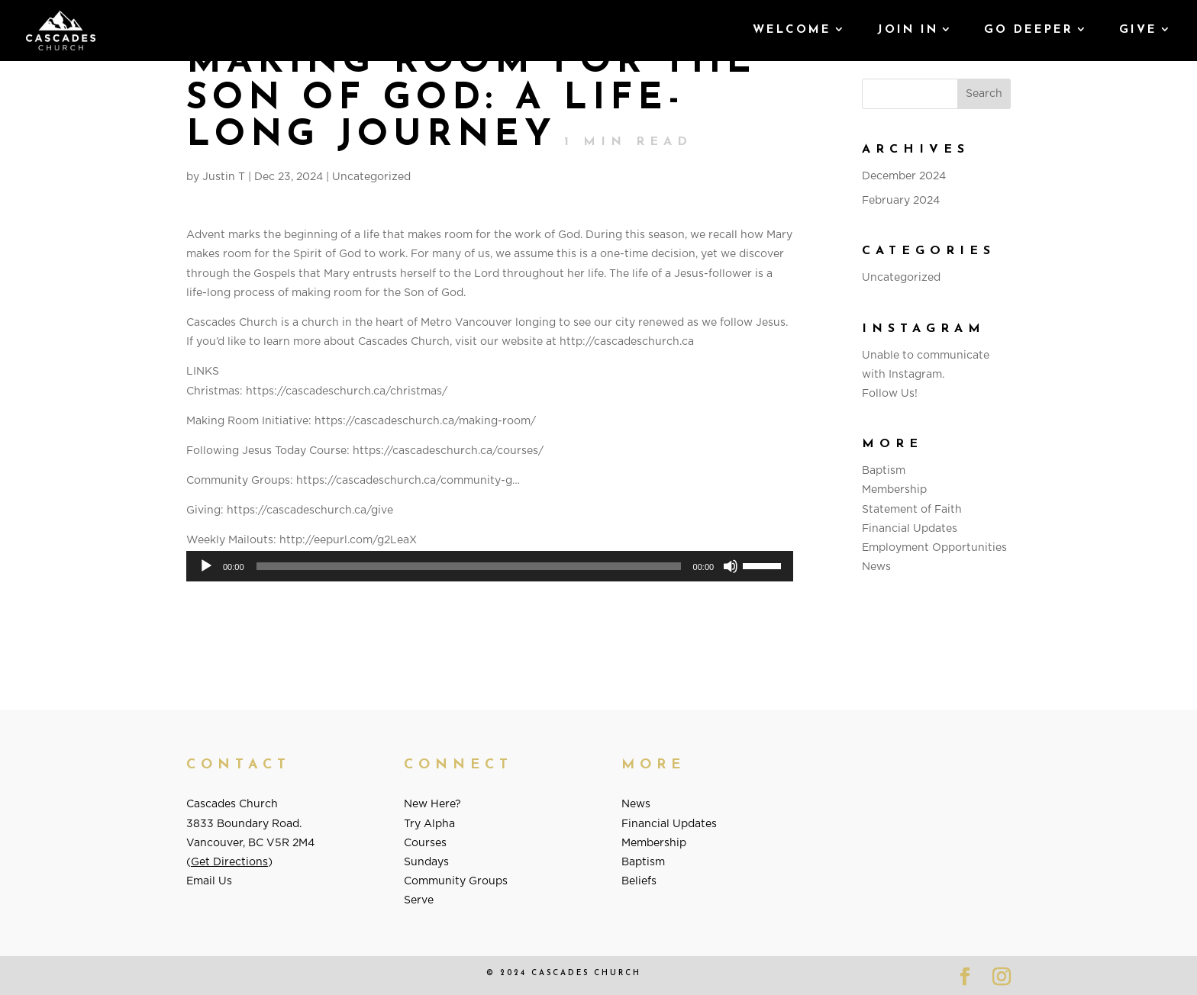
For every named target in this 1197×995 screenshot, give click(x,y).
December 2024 (904, 176)
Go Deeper (1028, 30)
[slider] (468, 566)
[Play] (206, 566)
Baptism (883, 470)
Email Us (209, 881)
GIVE (1138, 30)
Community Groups (456, 881)
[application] (489, 566)
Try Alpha (429, 824)
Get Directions (229, 862)
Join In (907, 30)
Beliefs (639, 881)
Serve (419, 900)
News (876, 567)
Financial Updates (909, 528)
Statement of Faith (912, 509)
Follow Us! (890, 393)
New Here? (432, 804)
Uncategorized (371, 177)
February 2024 (901, 200)
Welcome (792, 30)
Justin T (223, 177)
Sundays (426, 862)
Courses (425, 843)
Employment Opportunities (934, 548)
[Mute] (730, 566)
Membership (894, 490)
